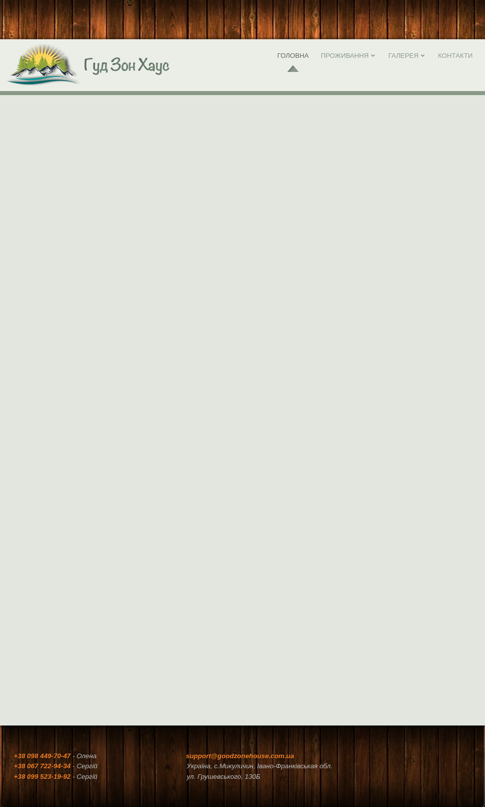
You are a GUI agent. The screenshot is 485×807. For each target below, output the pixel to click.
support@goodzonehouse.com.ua (240, 756)
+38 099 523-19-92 (42, 776)
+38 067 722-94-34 (43, 766)
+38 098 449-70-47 (42, 756)
